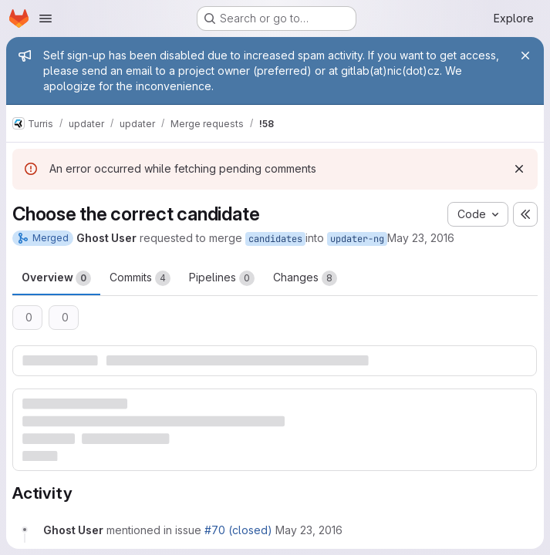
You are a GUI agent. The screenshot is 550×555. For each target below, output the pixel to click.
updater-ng (357, 239)
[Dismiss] (519, 169)
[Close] (525, 55)
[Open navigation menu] (45, 18)
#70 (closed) (238, 529)
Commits (140, 278)
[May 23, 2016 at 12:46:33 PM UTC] (308, 529)
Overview (56, 278)
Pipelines (222, 278)
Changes (305, 278)
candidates (275, 239)
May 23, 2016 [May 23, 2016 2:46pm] (420, 237)
